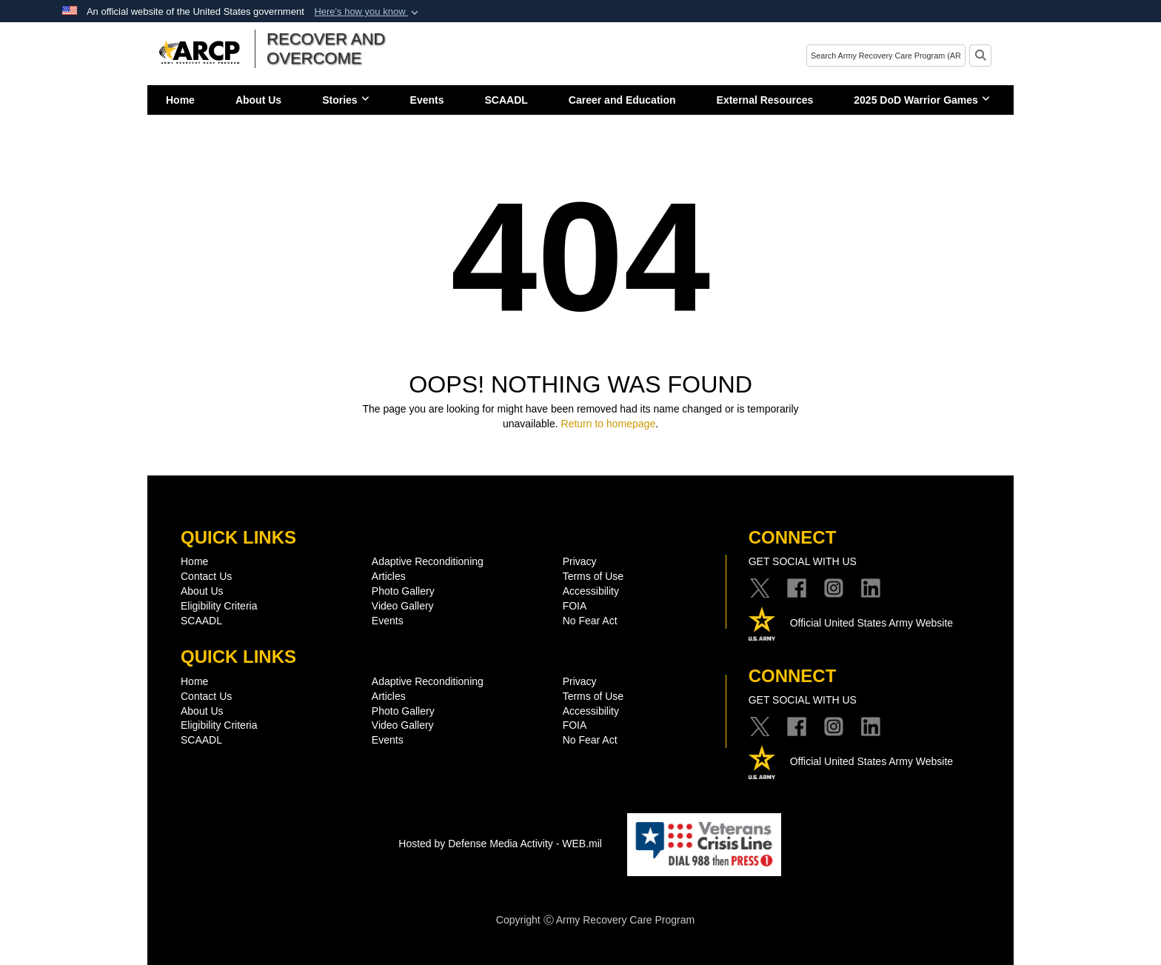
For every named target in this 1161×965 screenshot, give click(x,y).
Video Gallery (403, 606)
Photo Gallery (403, 591)
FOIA (575, 606)
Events (427, 100)
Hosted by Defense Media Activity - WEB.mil (500, 843)
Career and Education (622, 100)
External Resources (765, 100)
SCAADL (506, 100)
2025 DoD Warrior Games (922, 100)
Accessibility (591, 591)
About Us (258, 100)
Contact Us (206, 576)
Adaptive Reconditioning (428, 561)
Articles (389, 576)
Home (180, 100)
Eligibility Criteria (219, 606)
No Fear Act (590, 621)
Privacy (580, 561)
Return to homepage (608, 424)
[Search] (886, 55)
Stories (345, 100)
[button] (367, 11)
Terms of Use (593, 576)
